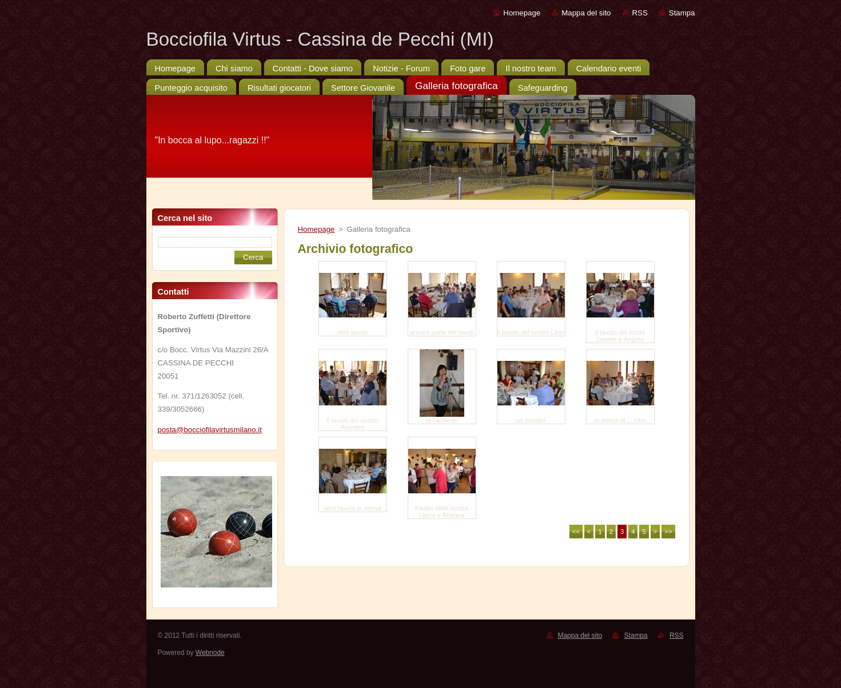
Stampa (682, 13)
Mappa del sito (586, 13)
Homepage (521, 13)
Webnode (210, 653)
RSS (640, 13)
